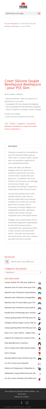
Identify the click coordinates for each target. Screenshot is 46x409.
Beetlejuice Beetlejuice (13, 126)
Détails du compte (22, 397)
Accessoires (31, 123)
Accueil (7, 23)
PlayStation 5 (15, 23)
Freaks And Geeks (30, 126)
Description (12, 146)
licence (7, 129)
